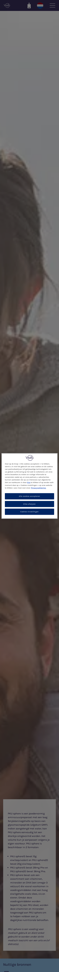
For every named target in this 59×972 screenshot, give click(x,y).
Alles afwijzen (29, 504)
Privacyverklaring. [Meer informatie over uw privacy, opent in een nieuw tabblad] (38, 488)
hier (28, 482)
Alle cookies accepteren (29, 496)
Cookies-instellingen (29, 512)
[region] (29, 486)
